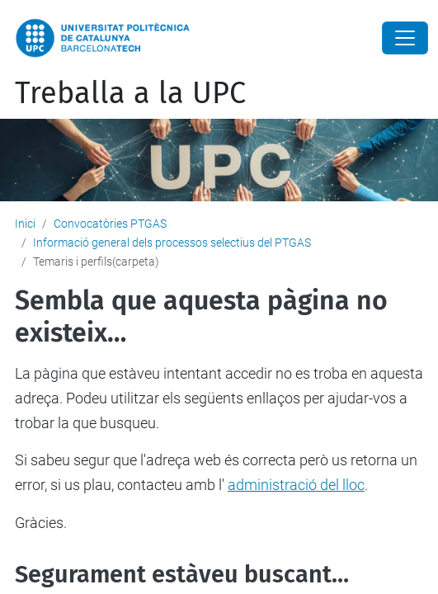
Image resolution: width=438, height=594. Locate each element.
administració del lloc (296, 484)
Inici (25, 223)
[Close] (405, 37)
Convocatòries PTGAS (110, 223)
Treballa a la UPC (130, 93)
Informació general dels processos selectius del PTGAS (172, 242)
